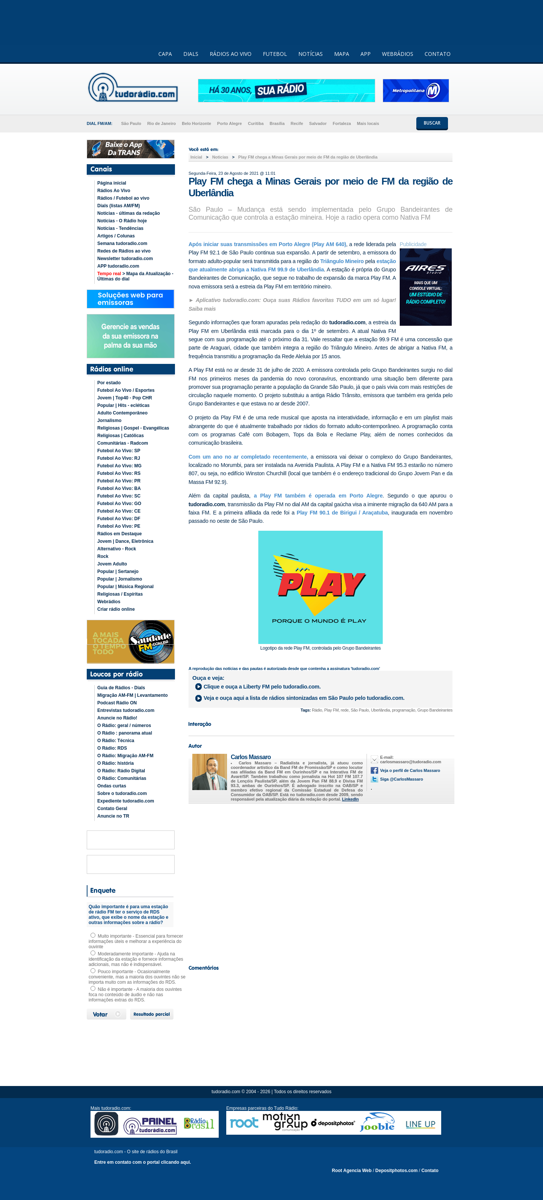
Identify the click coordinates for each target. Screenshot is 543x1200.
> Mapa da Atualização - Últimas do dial (135, 276)
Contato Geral (112, 808)
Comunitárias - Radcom (122, 443)
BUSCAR (432, 123)
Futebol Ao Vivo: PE (118, 526)
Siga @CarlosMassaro (401, 779)
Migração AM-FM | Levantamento (132, 695)
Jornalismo (109, 420)
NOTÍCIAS (310, 53)
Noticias (220, 157)
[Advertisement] (320, 882)
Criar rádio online (116, 609)
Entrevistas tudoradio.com (125, 710)
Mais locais (368, 123)
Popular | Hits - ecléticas (123, 405)
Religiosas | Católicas (120, 435)
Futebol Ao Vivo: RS (119, 473)
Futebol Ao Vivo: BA (119, 488)
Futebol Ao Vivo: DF (118, 518)
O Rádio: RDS (112, 748)
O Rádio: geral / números (124, 725)
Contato (429, 1170)
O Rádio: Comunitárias (121, 778)
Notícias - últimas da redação (128, 213)
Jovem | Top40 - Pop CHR (124, 398)
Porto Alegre (229, 123)
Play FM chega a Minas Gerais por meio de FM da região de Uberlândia (307, 157)
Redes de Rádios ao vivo (123, 251)
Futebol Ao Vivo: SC (119, 496)
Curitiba (256, 123)
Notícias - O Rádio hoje (122, 220)
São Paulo (131, 123)
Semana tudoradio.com (122, 243)
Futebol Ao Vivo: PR (119, 481)
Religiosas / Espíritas (120, 594)
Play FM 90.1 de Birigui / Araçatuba (342, 513)
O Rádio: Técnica (115, 740)
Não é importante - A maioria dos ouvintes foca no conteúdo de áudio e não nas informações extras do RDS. (135, 995)
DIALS (190, 53)
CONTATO (438, 53)
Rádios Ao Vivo (113, 190)
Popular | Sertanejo (117, 571)
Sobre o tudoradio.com (122, 793)
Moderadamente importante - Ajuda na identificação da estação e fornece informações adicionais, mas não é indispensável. (136, 959)
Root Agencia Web (351, 1170)
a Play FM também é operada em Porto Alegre (316, 496)
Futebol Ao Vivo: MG (119, 465)
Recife (297, 123)
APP (365, 53)
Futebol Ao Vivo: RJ (118, 458)
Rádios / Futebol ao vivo (123, 198)
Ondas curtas (111, 786)
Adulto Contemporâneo (122, 413)
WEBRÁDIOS (397, 53)
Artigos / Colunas (116, 236)
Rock (102, 556)
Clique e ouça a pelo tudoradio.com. (262, 687)
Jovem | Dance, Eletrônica (125, 541)
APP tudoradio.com (118, 266)
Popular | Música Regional (125, 586)
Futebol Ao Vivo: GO (119, 503)
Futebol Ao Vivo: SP (118, 450)
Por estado (109, 382)
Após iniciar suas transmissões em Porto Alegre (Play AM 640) (267, 244)
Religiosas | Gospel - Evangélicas (133, 428)
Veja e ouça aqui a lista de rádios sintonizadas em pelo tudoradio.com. (304, 698)
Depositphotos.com (396, 1170)
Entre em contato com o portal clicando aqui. (142, 1162)
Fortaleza (342, 123)
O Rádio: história (115, 763)
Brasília (277, 123)
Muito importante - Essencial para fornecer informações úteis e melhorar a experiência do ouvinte (136, 941)
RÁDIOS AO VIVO (231, 53)
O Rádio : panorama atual (124, 733)
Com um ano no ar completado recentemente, (248, 457)
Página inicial (111, 183)
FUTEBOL (275, 53)
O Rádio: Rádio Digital (121, 770)
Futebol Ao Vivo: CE (119, 511)
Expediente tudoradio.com (125, 801)
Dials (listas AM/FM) (118, 205)
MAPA (341, 53)
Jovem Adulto (112, 564)
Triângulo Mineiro (342, 261)
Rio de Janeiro (161, 123)
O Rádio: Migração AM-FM (125, 755)
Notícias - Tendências (120, 228)
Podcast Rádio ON (117, 703)
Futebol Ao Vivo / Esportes (126, 390)
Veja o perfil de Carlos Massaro (410, 770)
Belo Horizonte (196, 123)
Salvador (318, 123)
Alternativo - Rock (116, 548)
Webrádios (108, 601)
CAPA (165, 53)
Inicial (196, 157)
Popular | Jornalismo (119, 579)
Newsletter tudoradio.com (125, 258)
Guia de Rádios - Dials (121, 687)
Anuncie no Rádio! (117, 718)
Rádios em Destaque (119, 533)
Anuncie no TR (113, 816)
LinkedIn (350, 799)
